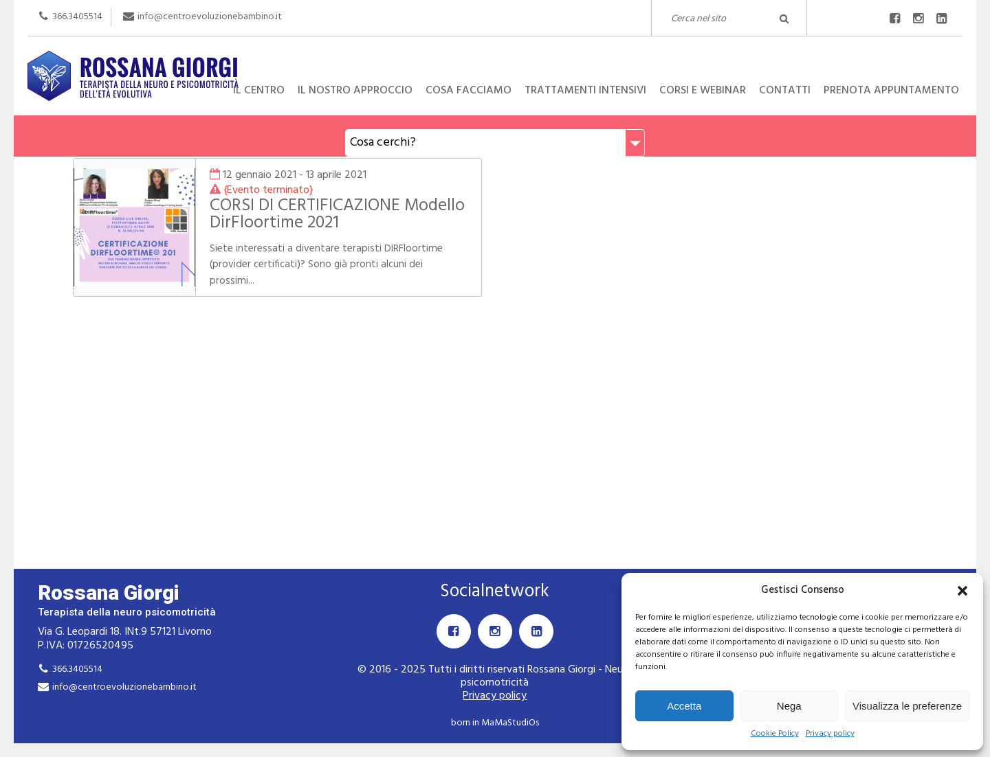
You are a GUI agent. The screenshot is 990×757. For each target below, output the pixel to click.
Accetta (684, 706)
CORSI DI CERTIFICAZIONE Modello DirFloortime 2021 (337, 214)
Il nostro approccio (355, 91)
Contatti (785, 91)
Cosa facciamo (469, 91)
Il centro (259, 91)
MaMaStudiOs (510, 723)
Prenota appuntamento (891, 91)
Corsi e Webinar (702, 91)
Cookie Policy (775, 734)
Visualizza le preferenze (907, 706)
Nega (789, 706)
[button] (962, 591)
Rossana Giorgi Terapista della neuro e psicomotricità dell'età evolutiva (495, 51)
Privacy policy (830, 734)
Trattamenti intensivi (585, 91)
